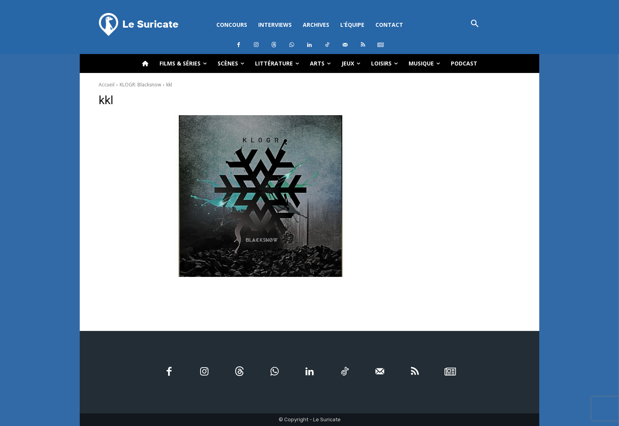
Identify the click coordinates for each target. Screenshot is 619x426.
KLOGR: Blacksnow (140, 84)
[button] (474, 24)
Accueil (106, 84)
